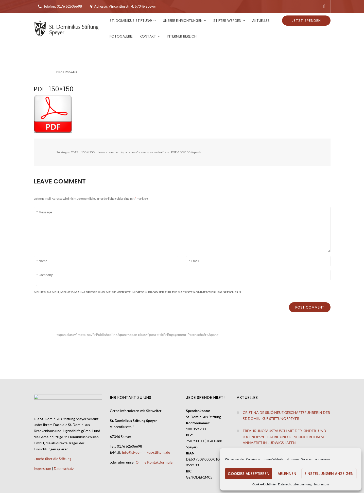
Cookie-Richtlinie (263, 484)
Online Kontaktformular (155, 462)
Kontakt (148, 36)
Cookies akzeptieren (248, 473)
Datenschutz (64, 468)
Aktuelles (261, 20)
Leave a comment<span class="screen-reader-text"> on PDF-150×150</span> (149, 152)
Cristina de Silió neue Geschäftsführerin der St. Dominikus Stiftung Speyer (286, 415)
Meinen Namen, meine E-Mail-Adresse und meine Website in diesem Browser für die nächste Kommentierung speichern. (138, 292)
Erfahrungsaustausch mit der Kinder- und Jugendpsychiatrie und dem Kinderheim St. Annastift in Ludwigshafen (284, 437)
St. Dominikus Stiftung (131, 20)
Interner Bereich (182, 36)
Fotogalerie (121, 36)
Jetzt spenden (306, 20)
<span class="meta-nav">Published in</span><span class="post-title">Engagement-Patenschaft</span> (137, 334)
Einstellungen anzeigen (329, 473)
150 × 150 (88, 152)
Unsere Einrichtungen (182, 20)
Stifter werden (227, 20)
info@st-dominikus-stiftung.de (146, 452)
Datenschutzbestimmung (294, 484)
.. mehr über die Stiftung (52, 458)
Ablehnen (287, 473)
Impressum (321, 484)
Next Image (65, 72)
